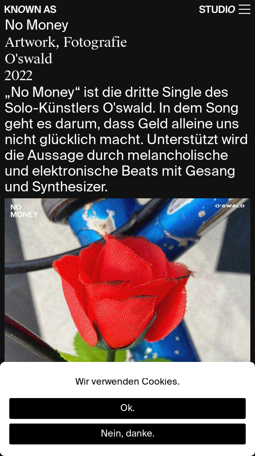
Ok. (127, 408)
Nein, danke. (128, 434)
